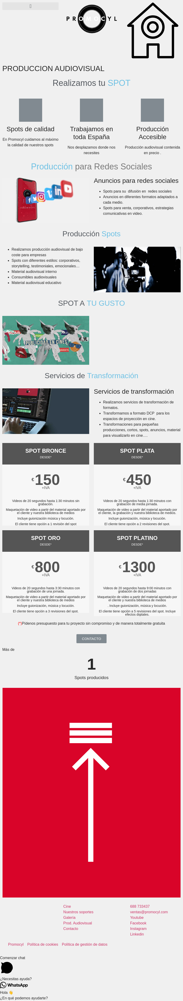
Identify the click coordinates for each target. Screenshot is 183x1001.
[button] (30, 6)
